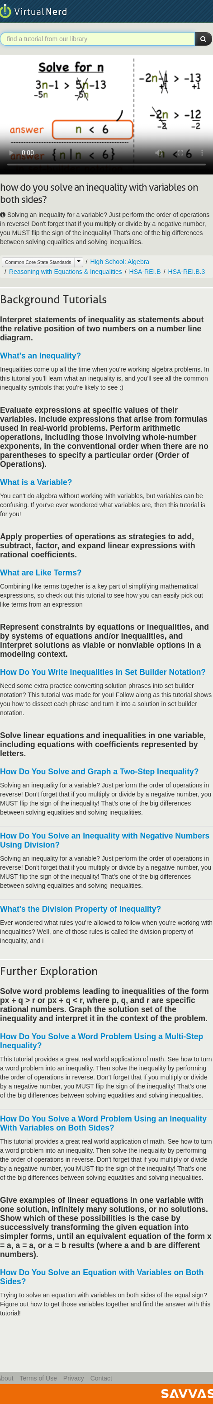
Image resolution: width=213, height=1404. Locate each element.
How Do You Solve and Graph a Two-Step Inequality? (99, 771)
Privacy (73, 1378)
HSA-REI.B (145, 271)
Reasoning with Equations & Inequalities (65, 271)
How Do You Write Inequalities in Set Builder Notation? (103, 672)
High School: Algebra (119, 261)
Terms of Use (38, 1378)
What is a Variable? (36, 482)
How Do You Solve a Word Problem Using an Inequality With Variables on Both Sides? (103, 1123)
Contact (101, 1378)
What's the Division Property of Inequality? (80, 909)
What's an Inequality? (40, 355)
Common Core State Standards (38, 262)
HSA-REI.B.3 (186, 271)
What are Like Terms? (41, 572)
